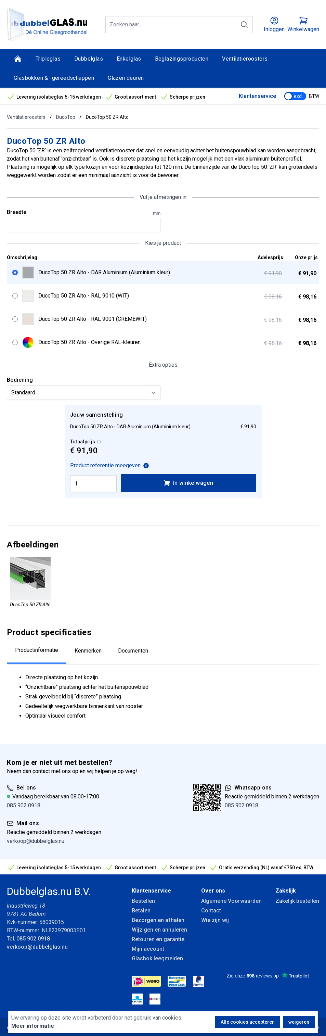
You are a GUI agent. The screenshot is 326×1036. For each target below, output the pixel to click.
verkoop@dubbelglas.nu (35, 841)
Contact (211, 910)
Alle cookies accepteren (248, 1022)
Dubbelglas (88, 58)
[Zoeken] (244, 24)
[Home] (18, 58)
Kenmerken (88, 650)
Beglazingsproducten (182, 58)
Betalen (141, 910)
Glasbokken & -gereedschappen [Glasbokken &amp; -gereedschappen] (54, 78)
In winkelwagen (188, 483)
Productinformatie (36, 650)
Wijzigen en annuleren (159, 929)
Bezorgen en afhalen (158, 920)
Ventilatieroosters (245, 58)
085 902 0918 (23, 805)
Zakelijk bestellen (297, 901)
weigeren (298, 1022)
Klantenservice (257, 96)
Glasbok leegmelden (157, 958)
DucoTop (65, 117)
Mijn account (148, 949)
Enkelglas (129, 58)
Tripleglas (48, 58)
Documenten (133, 650)
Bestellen (143, 901)
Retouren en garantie (158, 939)
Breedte (83, 212)
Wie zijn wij (215, 920)
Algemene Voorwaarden (231, 901)
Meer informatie (32, 1026)
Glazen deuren (126, 78)
